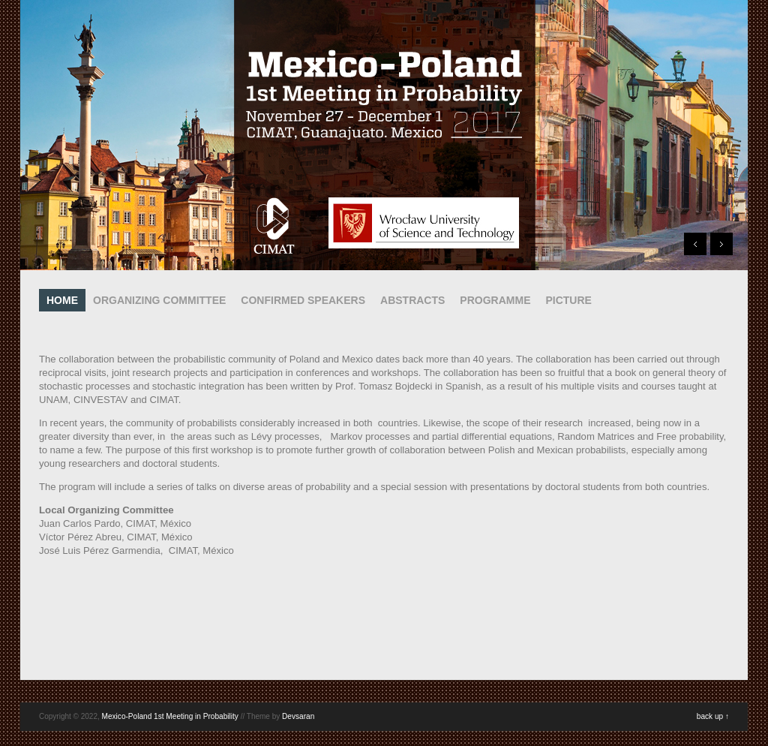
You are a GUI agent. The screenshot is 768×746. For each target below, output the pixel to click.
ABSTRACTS (412, 300)
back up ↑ (713, 716)
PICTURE (568, 300)
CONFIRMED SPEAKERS (303, 300)
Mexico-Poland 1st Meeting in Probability (170, 716)
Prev (695, 244)
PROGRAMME (495, 300)
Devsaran (298, 716)
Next (721, 244)
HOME (62, 300)
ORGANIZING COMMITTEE (159, 300)
